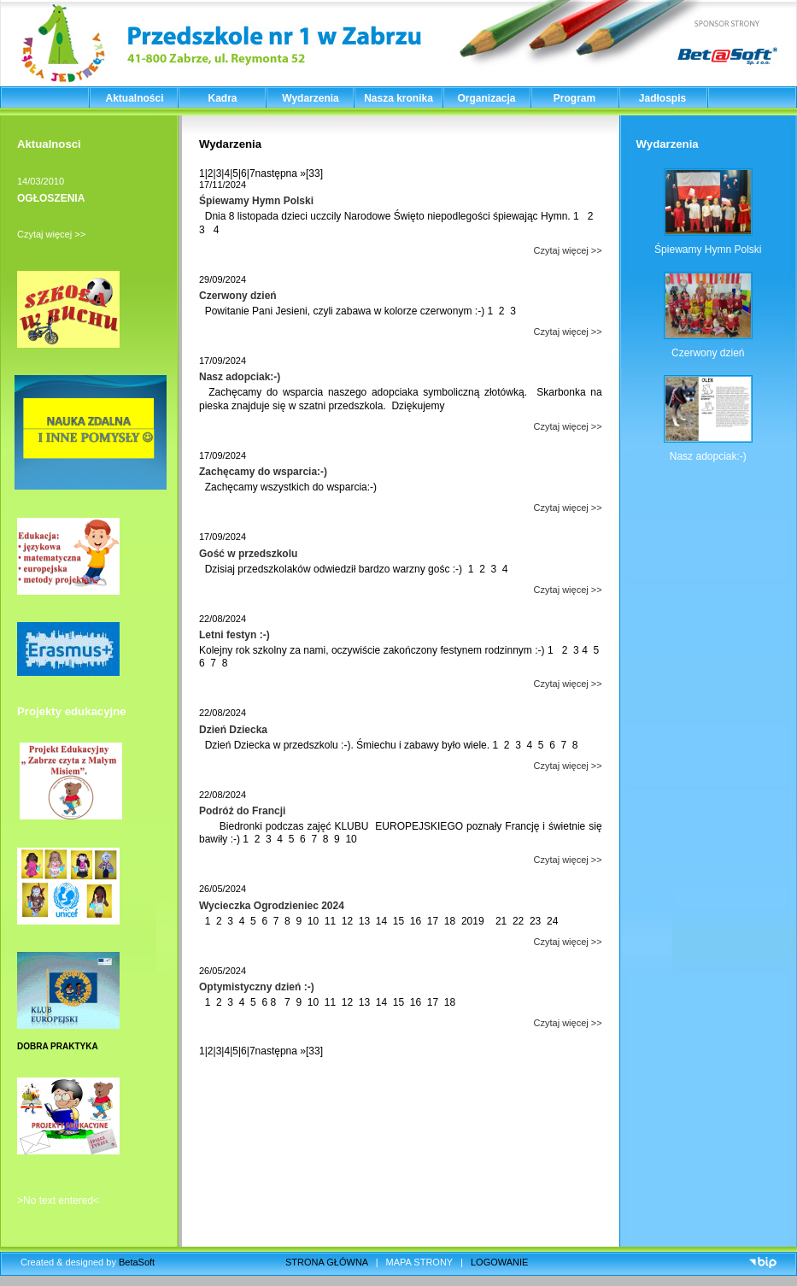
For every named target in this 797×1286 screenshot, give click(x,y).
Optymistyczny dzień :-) (256, 987)
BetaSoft (137, 1262)
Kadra (222, 98)
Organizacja (486, 98)
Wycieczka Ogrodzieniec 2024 (271, 906)
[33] (314, 173)
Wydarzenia (310, 98)
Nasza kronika (398, 98)
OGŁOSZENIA (51, 198)
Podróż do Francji (242, 811)
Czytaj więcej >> (51, 234)
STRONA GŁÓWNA (326, 1262)
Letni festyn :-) (234, 635)
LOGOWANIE (499, 1262)
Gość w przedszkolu (248, 554)
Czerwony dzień (238, 296)
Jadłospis (662, 98)
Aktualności (134, 98)
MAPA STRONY (419, 1262)
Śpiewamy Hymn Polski (256, 201)
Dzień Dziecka (233, 730)
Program (574, 98)
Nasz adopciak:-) (239, 377)
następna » (280, 173)
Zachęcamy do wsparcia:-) (263, 472)
